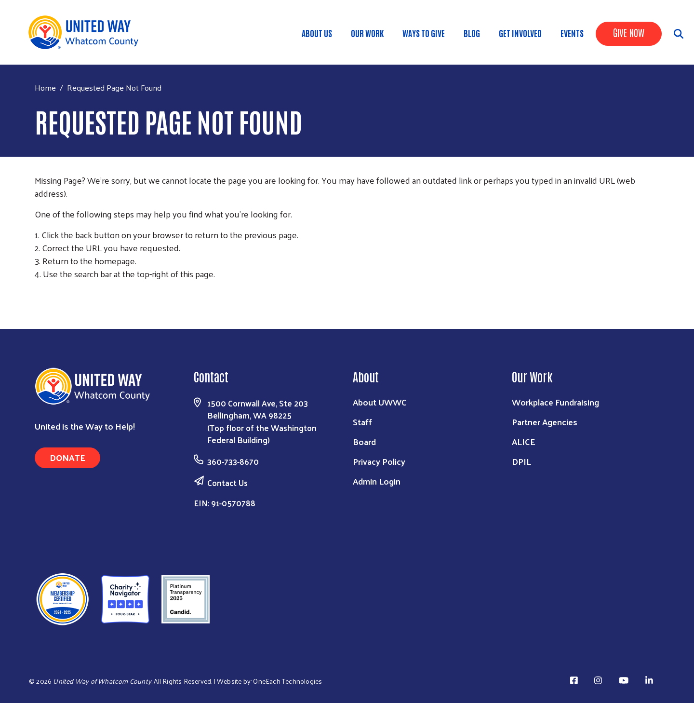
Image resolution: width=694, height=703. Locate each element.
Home (45, 87)
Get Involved (520, 33)
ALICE (523, 441)
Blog (472, 33)
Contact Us (227, 482)
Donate (67, 457)
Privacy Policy (379, 461)
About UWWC (380, 401)
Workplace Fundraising (555, 401)
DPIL (521, 461)
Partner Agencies (544, 421)
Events (572, 33)
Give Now (628, 32)
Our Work (367, 33)
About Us (317, 33)
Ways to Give (423, 33)
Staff (362, 421)
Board (364, 441)
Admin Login (376, 480)
